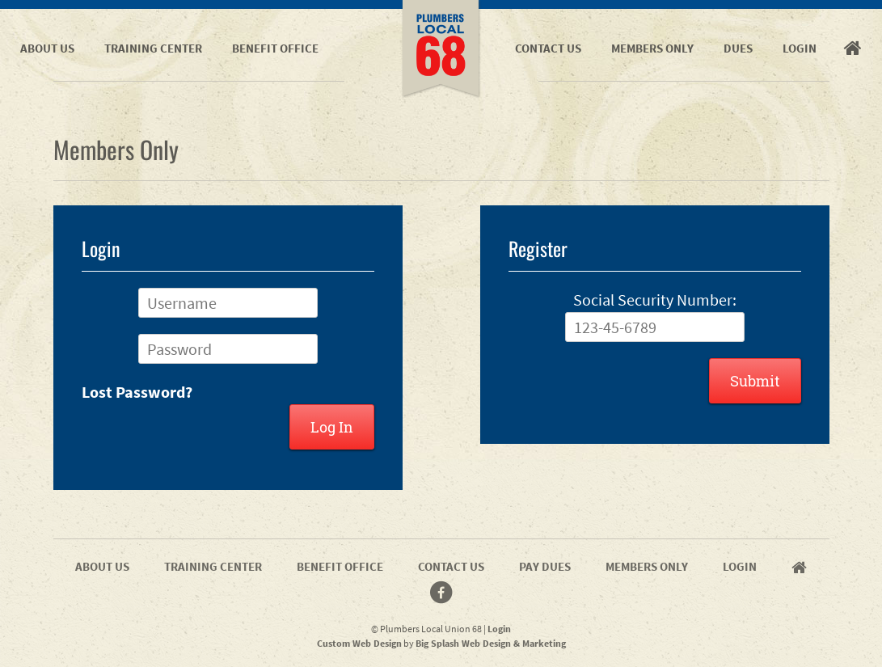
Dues (738, 48)
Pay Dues (545, 566)
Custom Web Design (359, 643)
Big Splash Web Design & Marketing (491, 643)
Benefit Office (275, 48)
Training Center (153, 48)
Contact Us (548, 48)
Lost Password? (137, 392)
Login (800, 48)
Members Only (652, 48)
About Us (47, 48)
